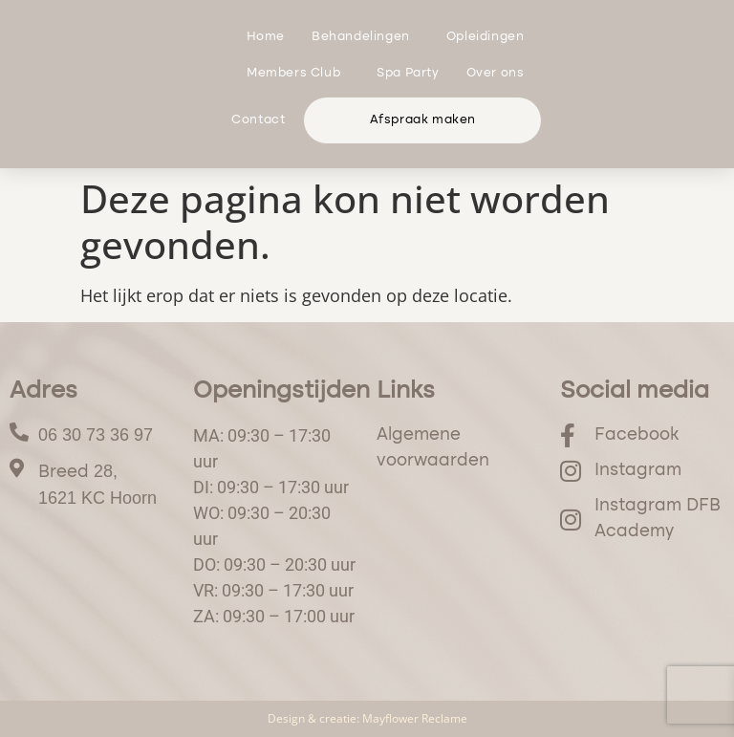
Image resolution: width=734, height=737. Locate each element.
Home (266, 37)
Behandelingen (366, 37)
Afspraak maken (423, 120)
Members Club (298, 73)
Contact (258, 120)
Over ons (500, 73)
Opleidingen (490, 37)
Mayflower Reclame (414, 718)
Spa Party (408, 73)
